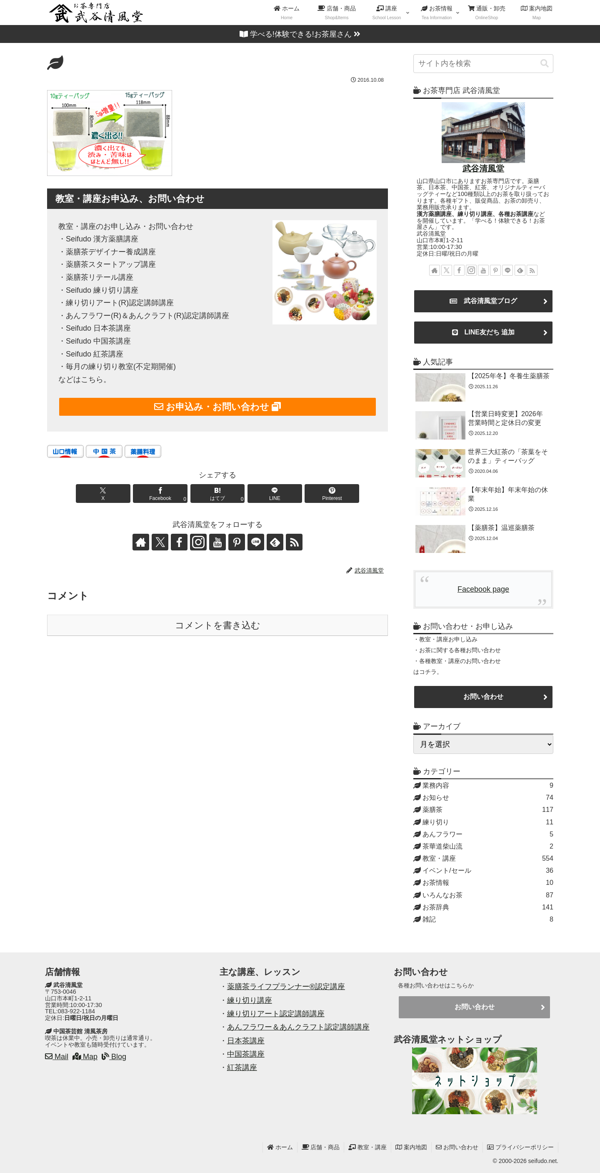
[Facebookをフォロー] (179, 542)
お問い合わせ (483, 696)
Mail (56, 1056)
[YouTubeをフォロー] (217, 542)
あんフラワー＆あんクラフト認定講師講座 (298, 1027)
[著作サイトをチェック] (140, 542)
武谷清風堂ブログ (483, 301)
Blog (114, 1056)
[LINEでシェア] (275, 493)
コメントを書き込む (217, 625)
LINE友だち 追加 (483, 332)
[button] (544, 63)
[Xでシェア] (103, 493)
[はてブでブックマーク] (217, 493)
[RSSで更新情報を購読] (294, 542)
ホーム (280, 1147)
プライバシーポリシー (520, 1147)
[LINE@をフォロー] (256, 542)
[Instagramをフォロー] (198, 542)
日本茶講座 (246, 1041)
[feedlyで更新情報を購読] (275, 542)
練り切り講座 (249, 1000)
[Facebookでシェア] (160, 493)
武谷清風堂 (483, 168)
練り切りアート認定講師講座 (276, 1014)
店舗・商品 (321, 1147)
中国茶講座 (246, 1054)
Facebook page (483, 589)
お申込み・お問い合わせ (217, 407)
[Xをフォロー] (160, 542)
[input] (483, 63)
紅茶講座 (242, 1067)
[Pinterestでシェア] (332, 493)
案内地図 (411, 1147)
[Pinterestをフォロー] (236, 542)
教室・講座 (367, 1147)
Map (85, 1056)
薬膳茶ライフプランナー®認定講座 (286, 986)
